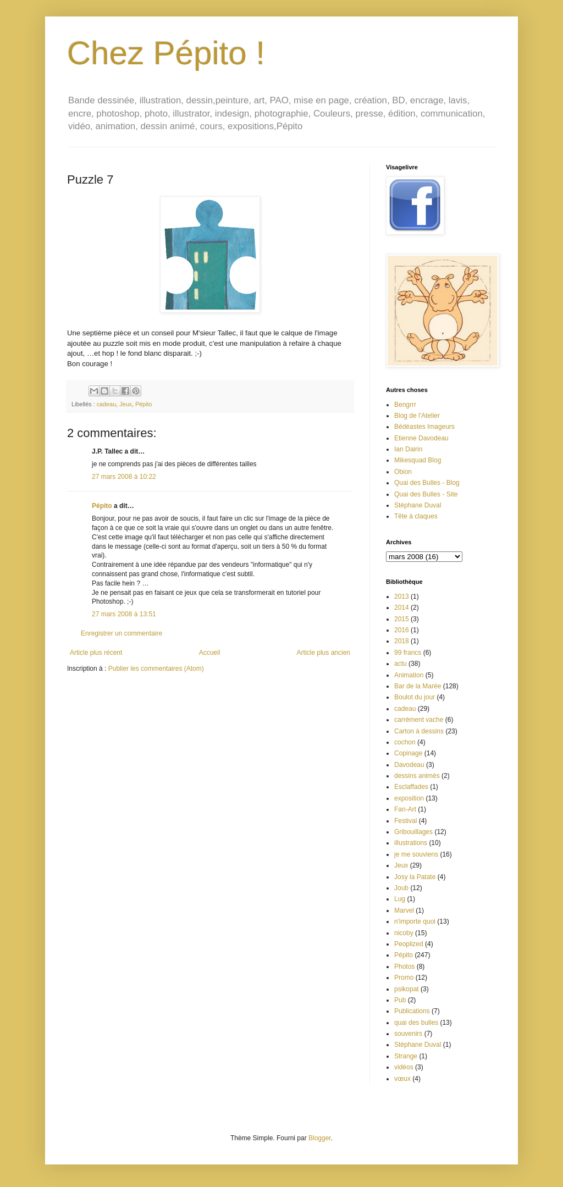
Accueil (209, 652)
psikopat (406, 989)
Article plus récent (96, 652)
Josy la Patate (414, 877)
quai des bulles (416, 1022)
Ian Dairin (408, 449)
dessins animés (417, 776)
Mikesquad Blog (417, 460)
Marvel (404, 910)
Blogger (319, 1138)
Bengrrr (405, 404)
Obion (403, 472)
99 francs (407, 652)
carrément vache (418, 720)
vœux (402, 1079)
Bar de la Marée (417, 686)
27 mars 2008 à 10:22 (124, 477)
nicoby (403, 933)
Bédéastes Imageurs (424, 426)
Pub (400, 1000)
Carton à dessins (419, 731)
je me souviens (416, 854)
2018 (401, 641)
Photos (404, 966)
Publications (412, 1011)
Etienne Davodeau (421, 438)
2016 (401, 630)
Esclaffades (411, 787)
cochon (405, 742)
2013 (401, 596)
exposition (409, 798)
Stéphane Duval (417, 505)
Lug (399, 899)
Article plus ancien (323, 652)
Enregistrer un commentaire (121, 633)
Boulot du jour (414, 697)
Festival (405, 821)
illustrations (410, 843)
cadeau (106, 404)
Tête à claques (416, 516)
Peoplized (408, 944)
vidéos (403, 1067)
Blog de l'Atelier (417, 415)
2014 (401, 607)
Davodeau (409, 765)
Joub (401, 888)
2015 (401, 619)
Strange (405, 1056)
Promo (403, 977)
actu (400, 663)
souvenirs (408, 1033)
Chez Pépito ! (166, 53)
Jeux (125, 404)
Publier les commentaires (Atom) (156, 668)
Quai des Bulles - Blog (427, 483)
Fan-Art (405, 809)
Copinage (408, 753)
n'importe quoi (414, 921)
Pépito (143, 404)
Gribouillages (413, 832)
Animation (408, 675)
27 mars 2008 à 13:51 (124, 614)
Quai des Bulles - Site (425, 494)
